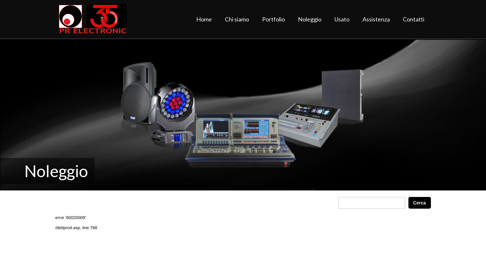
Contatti (413, 19)
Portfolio (273, 19)
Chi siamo (237, 19)
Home (204, 19)
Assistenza (376, 19)
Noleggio (309, 19)
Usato (341, 19)
